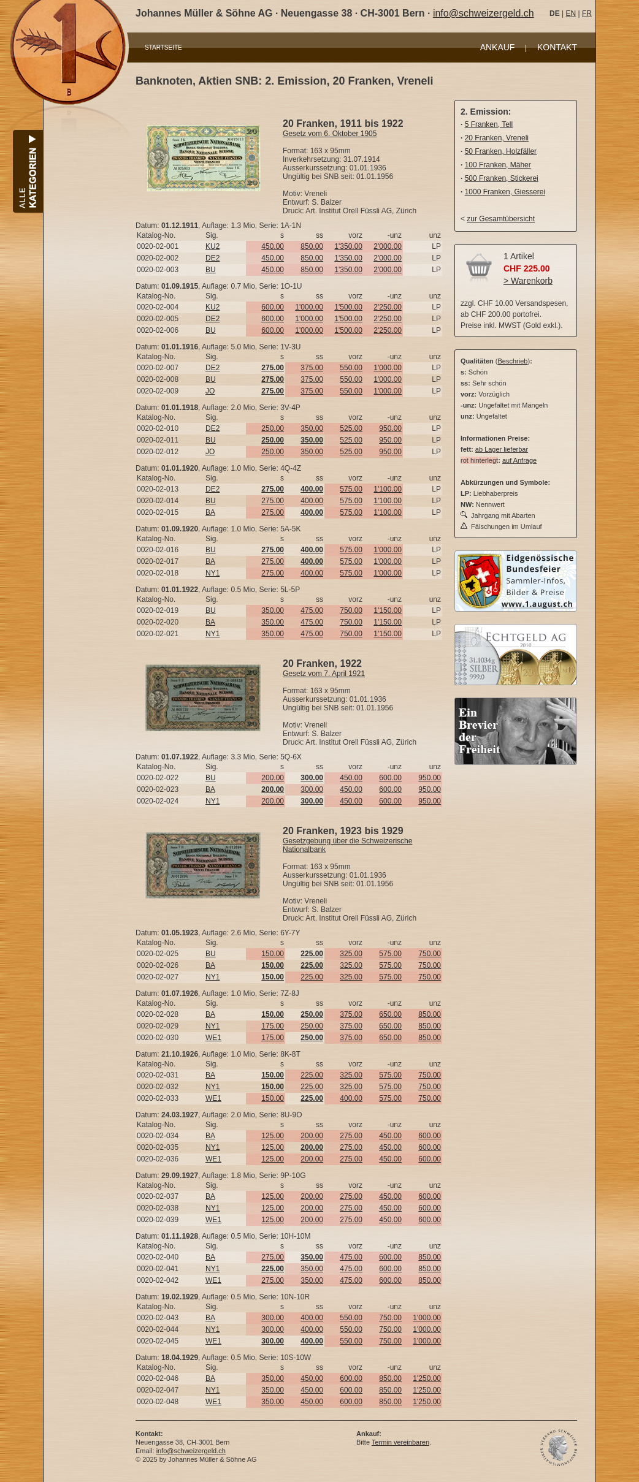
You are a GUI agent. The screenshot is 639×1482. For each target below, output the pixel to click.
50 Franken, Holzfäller (501, 151)
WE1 (213, 1037)
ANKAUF (497, 47)
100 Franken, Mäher (498, 165)
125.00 (272, 1135)
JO (210, 391)
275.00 (272, 500)
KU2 (212, 246)
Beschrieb (513, 361)
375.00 (311, 367)
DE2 (212, 258)
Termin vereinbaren (400, 1442)
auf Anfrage (519, 460)
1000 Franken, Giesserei (505, 192)
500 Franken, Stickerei (501, 178)
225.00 (311, 977)
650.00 (390, 1014)
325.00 (351, 953)
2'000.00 (387, 246)
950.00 (390, 428)
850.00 (311, 246)
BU (210, 269)
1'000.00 (309, 307)
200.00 (272, 777)
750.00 (351, 610)
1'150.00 (387, 610)
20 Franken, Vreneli (497, 138)
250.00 (272, 428)
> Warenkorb (528, 281)
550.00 (351, 367)
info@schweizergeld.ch (483, 13)
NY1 (212, 573)
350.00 (311, 428)
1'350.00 (348, 246)
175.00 (272, 1026)
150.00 (272, 953)
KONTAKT (557, 47)
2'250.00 (387, 307)
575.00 (351, 489)
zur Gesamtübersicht (501, 219)
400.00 (311, 500)
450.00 (272, 246)
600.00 (272, 307)
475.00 (311, 610)
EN (570, 13)
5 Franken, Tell (489, 124)
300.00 (311, 789)
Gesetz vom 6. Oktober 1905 (330, 133)
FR (587, 13)
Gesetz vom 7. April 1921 (324, 673)
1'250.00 (427, 1378)
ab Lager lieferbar (501, 449)
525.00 (351, 428)
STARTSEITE (163, 47)
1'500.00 (348, 307)
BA (210, 512)
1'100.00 (387, 489)
